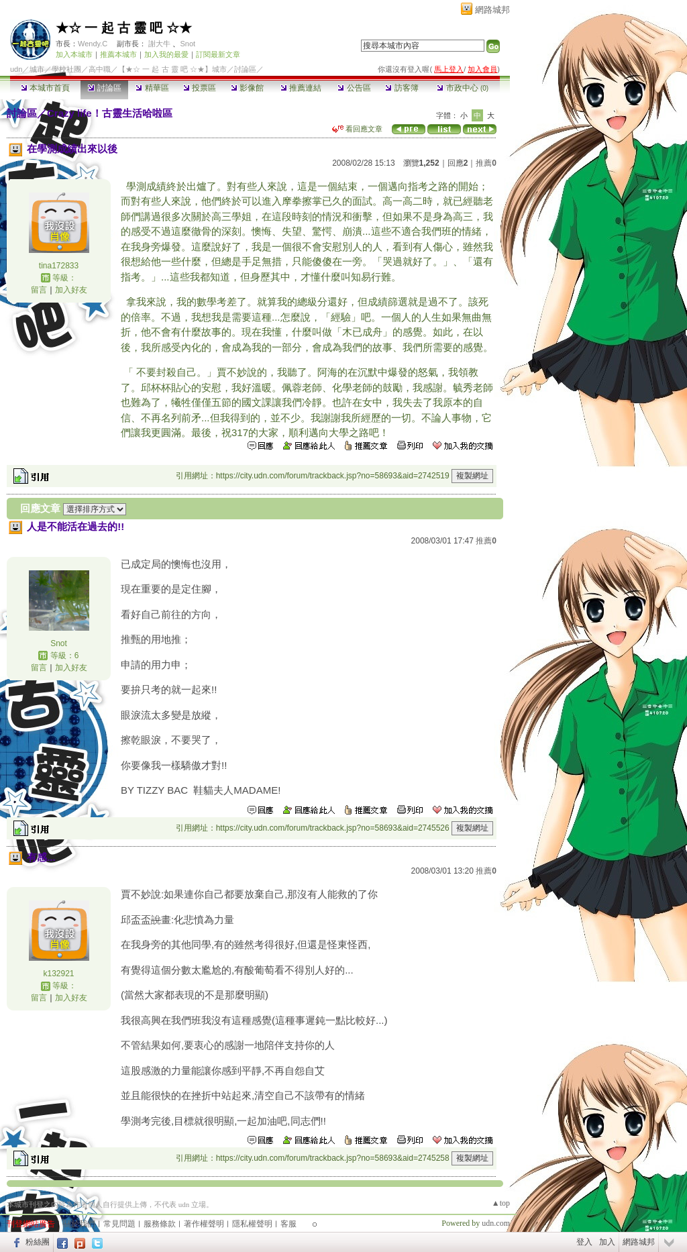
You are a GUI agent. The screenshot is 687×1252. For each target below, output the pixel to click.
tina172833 (58, 265)
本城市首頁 (45, 88)
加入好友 (71, 290)
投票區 (199, 88)
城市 (37, 69)
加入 (607, 1242)
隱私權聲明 (252, 1224)
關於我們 (79, 1224)
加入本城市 (74, 54)
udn (16, 69)
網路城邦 (492, 10)
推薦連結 (300, 88)
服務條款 (160, 1224)
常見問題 (119, 1224)
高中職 (100, 69)
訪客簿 (401, 88)
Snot (187, 44)
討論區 (104, 88)
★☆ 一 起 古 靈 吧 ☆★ (124, 28)
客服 (288, 1224)
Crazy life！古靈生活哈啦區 (109, 113)
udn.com (496, 1223)
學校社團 (66, 69)
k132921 (58, 973)
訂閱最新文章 (218, 54)
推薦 (486, 163)
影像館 (247, 88)
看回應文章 (357, 129)
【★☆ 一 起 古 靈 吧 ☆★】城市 (172, 69)
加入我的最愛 (166, 54)
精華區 (152, 88)
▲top (501, 1203)
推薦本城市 (118, 54)
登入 (584, 1242)
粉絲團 (37, 1242)
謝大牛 (159, 44)
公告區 (353, 88)
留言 (39, 290)
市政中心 (462, 88)
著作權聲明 (204, 1224)
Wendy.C (92, 44)
